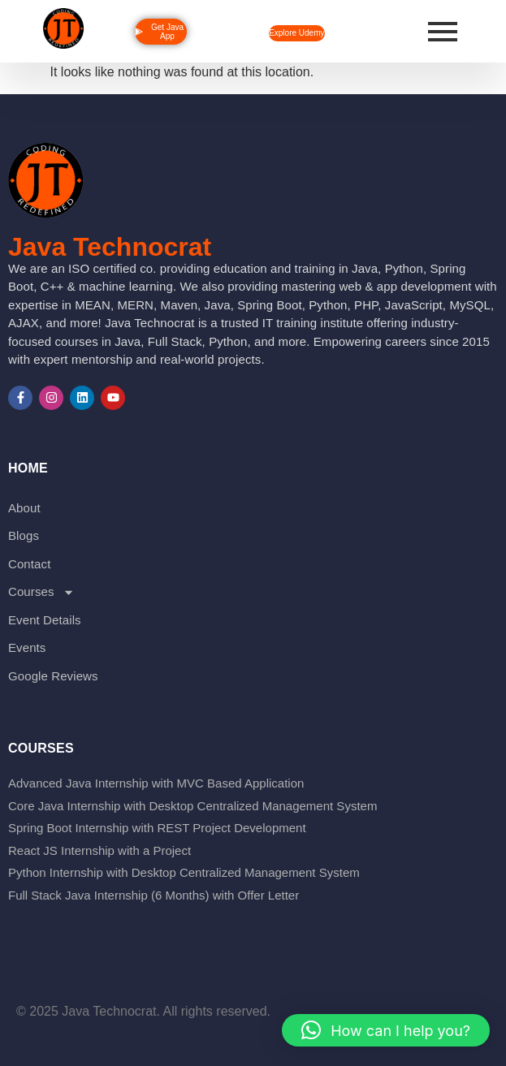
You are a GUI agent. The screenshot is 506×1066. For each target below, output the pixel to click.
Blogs (23, 535)
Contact (29, 564)
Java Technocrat (109, 246)
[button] (386, 1030)
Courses (41, 592)
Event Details (44, 620)
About (24, 508)
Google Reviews (53, 676)
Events (26, 647)
